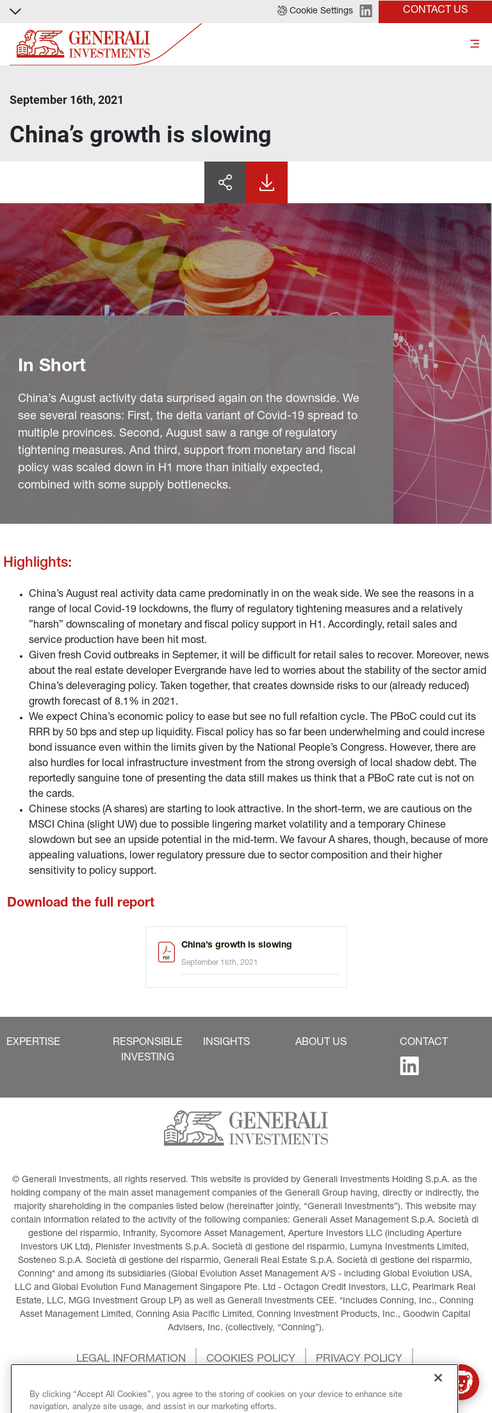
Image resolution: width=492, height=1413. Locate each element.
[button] (315, 11)
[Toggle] (475, 44)
